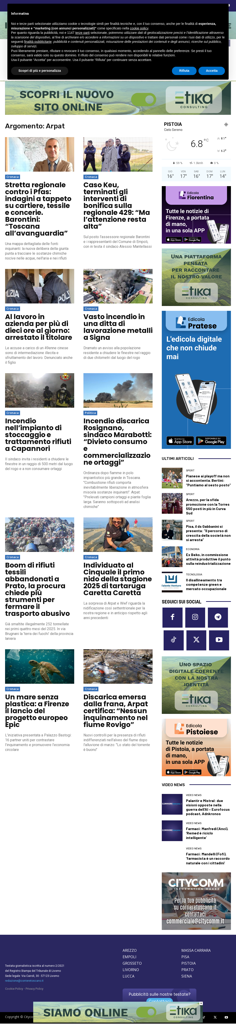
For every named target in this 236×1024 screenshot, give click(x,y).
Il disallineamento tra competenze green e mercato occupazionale (206, 584)
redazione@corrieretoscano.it (24, 981)
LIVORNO (131, 970)
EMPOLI (129, 957)
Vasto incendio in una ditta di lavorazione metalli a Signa (118, 327)
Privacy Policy (34, 989)
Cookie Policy (14, 989)
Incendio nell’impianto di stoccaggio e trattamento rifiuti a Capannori (38, 434)
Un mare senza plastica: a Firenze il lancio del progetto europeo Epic (37, 711)
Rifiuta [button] (184, 70)
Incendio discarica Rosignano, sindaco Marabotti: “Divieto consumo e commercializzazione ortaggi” (117, 441)
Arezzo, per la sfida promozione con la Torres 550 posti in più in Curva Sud (208, 506)
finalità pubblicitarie (38, 41)
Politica (90, 413)
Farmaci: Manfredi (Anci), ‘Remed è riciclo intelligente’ (207, 833)
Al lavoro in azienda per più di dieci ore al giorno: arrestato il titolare (38, 327)
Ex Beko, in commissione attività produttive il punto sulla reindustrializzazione (208, 558)
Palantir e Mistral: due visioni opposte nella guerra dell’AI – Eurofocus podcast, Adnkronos (208, 807)
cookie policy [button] (139, 28)
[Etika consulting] (118, 1021)
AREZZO (130, 951)
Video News (193, 795)
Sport (190, 470)
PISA (185, 957)
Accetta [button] (212, 70)
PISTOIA (188, 963)
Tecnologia (194, 574)
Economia (192, 549)
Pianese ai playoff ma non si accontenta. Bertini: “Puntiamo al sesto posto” (208, 480)
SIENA (186, 976)
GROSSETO (132, 963)
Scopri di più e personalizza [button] (39, 70)
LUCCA (128, 976)
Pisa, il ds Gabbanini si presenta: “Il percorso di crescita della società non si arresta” (208, 533)
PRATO (187, 970)
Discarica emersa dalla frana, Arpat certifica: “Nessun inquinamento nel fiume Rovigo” (115, 711)
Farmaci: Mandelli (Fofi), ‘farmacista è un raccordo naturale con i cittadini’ (208, 858)
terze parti (82, 33)
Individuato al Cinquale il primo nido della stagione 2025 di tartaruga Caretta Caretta (117, 579)
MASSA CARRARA (196, 951)
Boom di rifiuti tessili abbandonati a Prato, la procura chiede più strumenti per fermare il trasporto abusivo (37, 589)
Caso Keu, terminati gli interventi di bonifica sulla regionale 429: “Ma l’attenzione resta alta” (116, 205)
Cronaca (12, 177)
